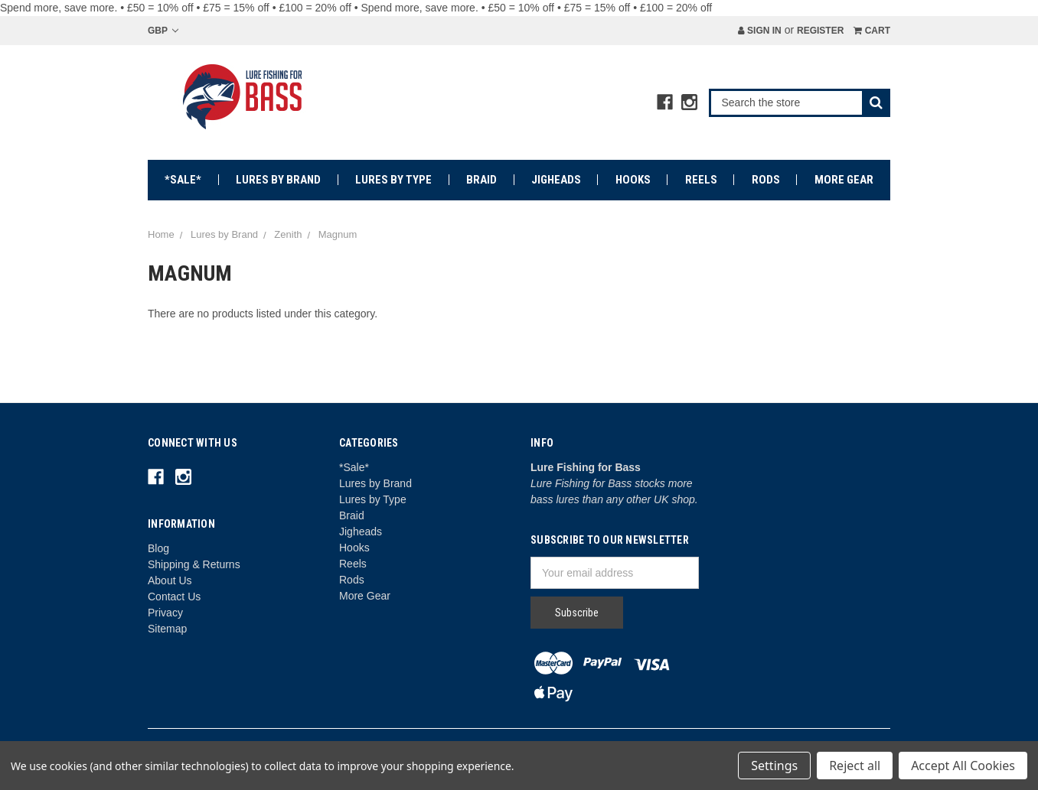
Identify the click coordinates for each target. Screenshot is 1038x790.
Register (820, 30)
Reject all (854, 765)
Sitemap (167, 629)
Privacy (165, 612)
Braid (481, 180)
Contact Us (174, 596)
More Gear (843, 180)
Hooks (633, 180)
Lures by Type (393, 180)
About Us (170, 580)
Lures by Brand (278, 180)
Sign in (760, 30)
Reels (701, 180)
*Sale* (183, 180)
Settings (774, 765)
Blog (158, 548)
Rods (766, 180)
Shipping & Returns (194, 564)
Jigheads (556, 180)
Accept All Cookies (963, 765)
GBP (163, 30)
